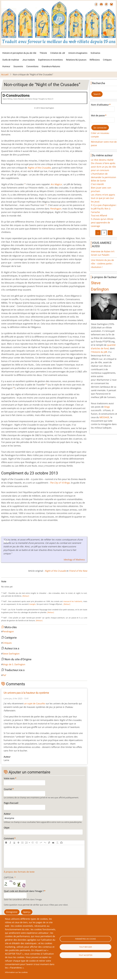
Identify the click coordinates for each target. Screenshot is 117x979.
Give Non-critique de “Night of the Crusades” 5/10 (12, 584)
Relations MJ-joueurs (76, 59)
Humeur (6, 66)
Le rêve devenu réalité (102, 159)
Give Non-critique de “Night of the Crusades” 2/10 (6, 584)
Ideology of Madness (74, 559)
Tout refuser (85, 947)
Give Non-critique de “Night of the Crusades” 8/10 (18, 584)
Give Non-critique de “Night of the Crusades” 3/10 (8, 584)
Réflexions (95, 59)
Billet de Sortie (98, 180)
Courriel (8, 789)
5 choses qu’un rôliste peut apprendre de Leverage (102, 222)
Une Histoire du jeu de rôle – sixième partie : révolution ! (102, 264)
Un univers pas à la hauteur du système (26, 692)
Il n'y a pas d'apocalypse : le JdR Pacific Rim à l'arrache (104, 209)
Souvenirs (18, 66)
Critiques (107, 59)
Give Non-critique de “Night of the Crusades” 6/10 (14, 584)
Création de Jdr (57, 53)
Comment (9, 838)
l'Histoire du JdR (99, 351)
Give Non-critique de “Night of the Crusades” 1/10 (4, 584)
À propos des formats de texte (19, 871)
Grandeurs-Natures (51, 66)
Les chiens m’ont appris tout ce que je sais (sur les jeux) (103, 198)
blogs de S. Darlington (14, 664)
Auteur (7, 813)
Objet (6, 827)
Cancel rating (2, 584)
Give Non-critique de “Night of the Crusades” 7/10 (16, 584)
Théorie (43, 53)
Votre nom (9, 778)
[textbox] (44, 856)
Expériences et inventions (50, 59)
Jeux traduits (28, 59)
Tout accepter (85, 955)
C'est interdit (97, 184)
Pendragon (8, 631)
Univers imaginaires (77, 53)
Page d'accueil (11, 803)
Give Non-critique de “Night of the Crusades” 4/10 (10, 584)
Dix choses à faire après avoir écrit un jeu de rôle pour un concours (103, 167)
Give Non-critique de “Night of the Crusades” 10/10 (22, 584)
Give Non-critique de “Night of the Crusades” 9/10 (20, 584)
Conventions (32, 66)
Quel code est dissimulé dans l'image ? (24, 891)
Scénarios (95, 53)
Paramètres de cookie (85, 939)
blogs (107, 406)
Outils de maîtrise (10, 59)
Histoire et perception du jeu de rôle (19, 53)
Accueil (4, 74)
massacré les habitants (72, 601)
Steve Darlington (11, 653)
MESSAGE (104, 417)
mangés (32, 604)
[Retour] (25, 596)
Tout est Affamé (99, 215)
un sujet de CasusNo (34, 703)
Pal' (4, 675)
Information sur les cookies (16, 972)
